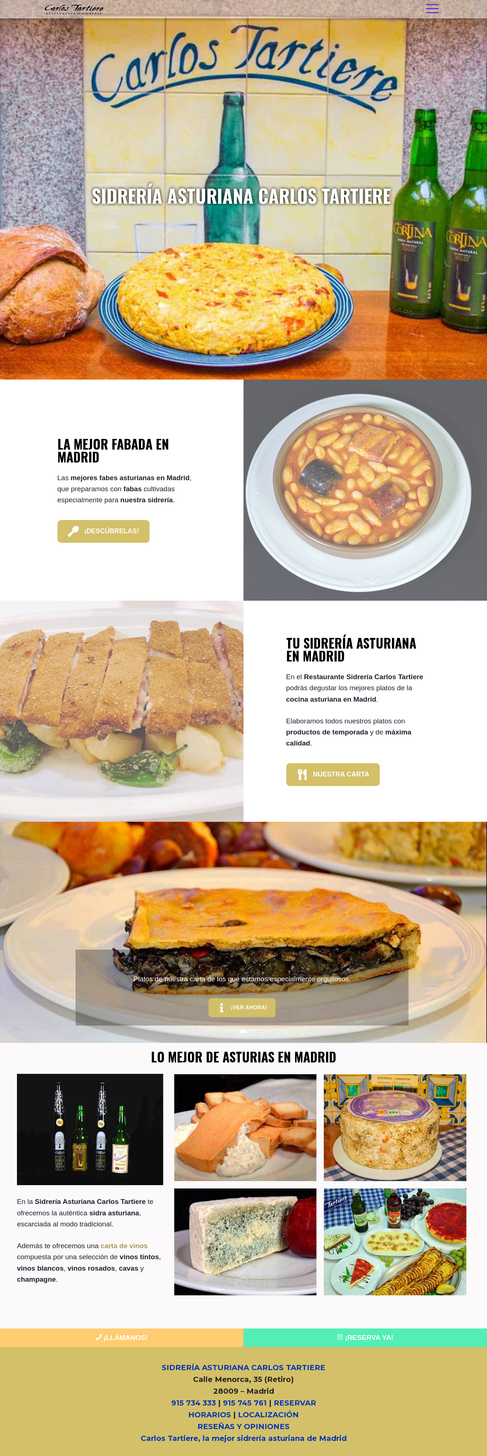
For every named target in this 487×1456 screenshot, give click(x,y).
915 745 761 (245, 1403)
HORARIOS (209, 1414)
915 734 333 (193, 1403)
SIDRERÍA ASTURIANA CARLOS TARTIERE (243, 1367)
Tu (351, 649)
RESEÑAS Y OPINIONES (243, 1426)
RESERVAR (295, 1403)
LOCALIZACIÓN (268, 1414)
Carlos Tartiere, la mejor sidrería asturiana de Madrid (244, 1438)
